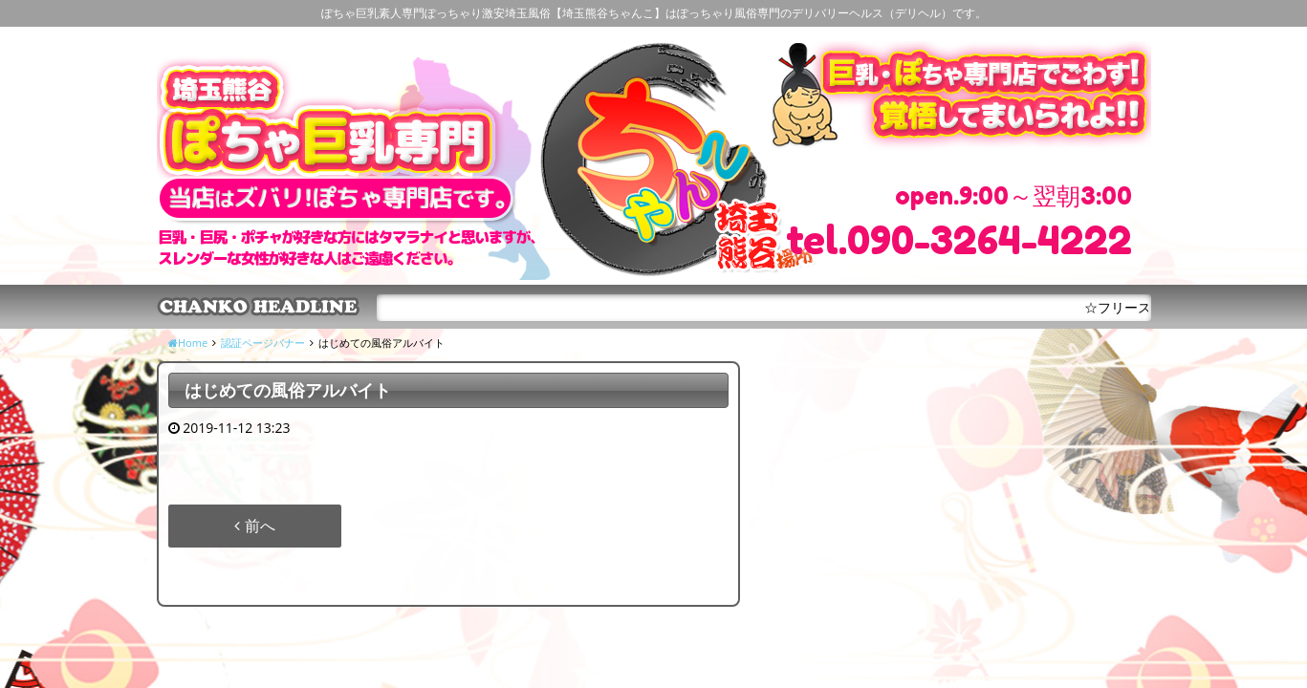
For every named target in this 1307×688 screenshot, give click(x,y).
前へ (254, 525)
